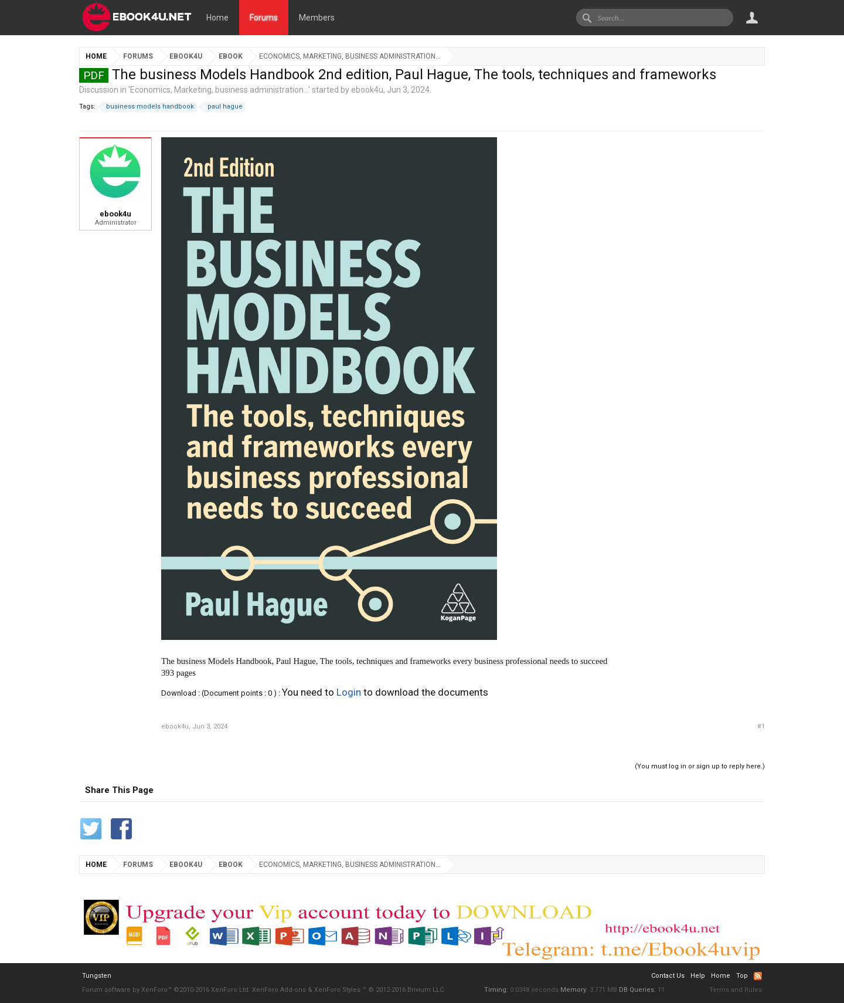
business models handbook (148, 106)
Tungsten (96, 976)
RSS (758, 976)
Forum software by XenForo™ (166, 990)
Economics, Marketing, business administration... (219, 89)
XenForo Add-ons (279, 990)
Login (348, 692)
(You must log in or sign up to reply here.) (700, 766)
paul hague (223, 106)
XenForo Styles (337, 990)
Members (317, 17)
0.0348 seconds (534, 990)
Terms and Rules (735, 990)
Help (697, 976)
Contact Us (668, 976)
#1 (761, 726)
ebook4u (367, 89)
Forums (264, 17)
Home (217, 17)
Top (742, 976)
